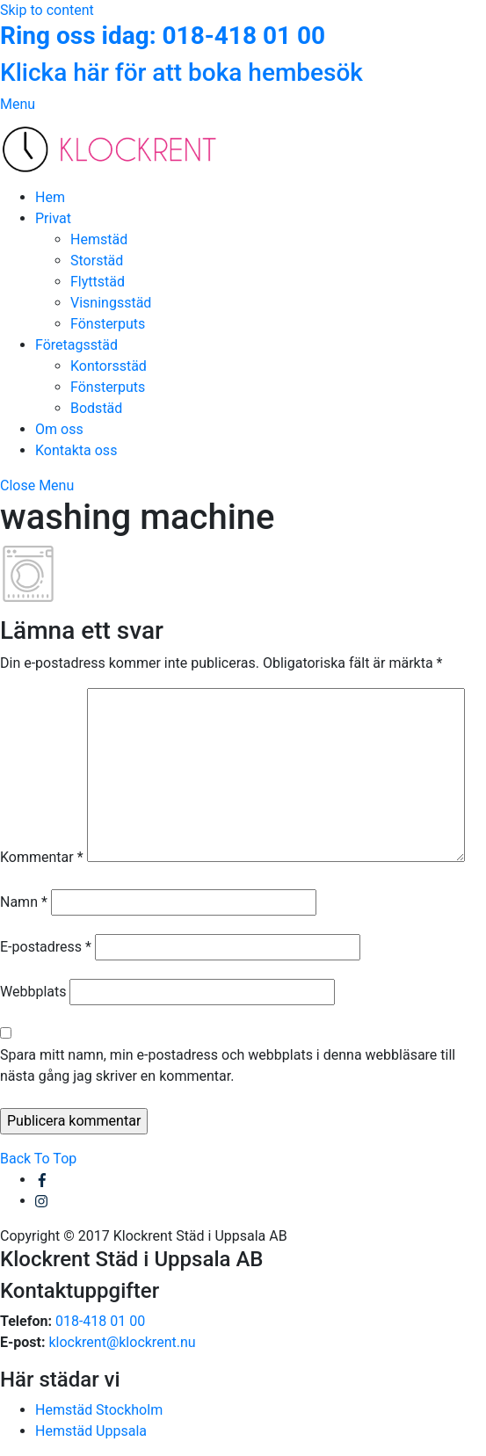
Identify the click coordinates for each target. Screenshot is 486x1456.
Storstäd (96, 260)
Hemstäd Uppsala (91, 1431)
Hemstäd (98, 239)
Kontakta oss (76, 450)
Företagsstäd (76, 345)
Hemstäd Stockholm (99, 1410)
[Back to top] (38, 1158)
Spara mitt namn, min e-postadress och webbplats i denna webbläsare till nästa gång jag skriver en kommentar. (227, 1065)
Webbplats (33, 991)
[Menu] (17, 104)
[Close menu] (37, 485)
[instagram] (42, 1200)
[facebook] (42, 1179)
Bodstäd (96, 408)
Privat (53, 218)
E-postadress (45, 946)
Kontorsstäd (108, 366)
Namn (23, 902)
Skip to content (47, 10)
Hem (50, 197)
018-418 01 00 (100, 1321)
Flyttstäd (97, 281)
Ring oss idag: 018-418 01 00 (162, 35)
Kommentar (41, 857)
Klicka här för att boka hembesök (181, 72)
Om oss (59, 429)
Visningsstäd (110, 302)
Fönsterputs (107, 323)
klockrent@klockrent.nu (121, 1342)
